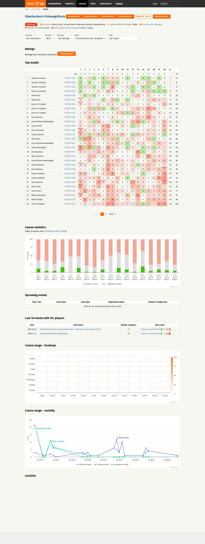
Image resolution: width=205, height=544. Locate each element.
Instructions (105, 3)
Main (26, 9)
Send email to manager (152, 24)
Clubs (93, 3)
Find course (35, 9)
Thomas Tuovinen (148, 329)
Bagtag (119, 3)
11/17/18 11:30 (69, 87)
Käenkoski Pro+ (125, 16)
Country (34, 37)
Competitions (54, 3)
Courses (82, 3)
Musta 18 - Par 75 (143, 16)
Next (111, 214)
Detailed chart (53, 231)
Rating (64, 37)
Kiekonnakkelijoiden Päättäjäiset (54, 334)
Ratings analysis (66, 54)
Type (90, 37)
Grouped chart (37, 231)
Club (124, 37)
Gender (50, 37)
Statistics (69, 3)
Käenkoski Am (74, 16)
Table (64, 231)
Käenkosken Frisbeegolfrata (45, 16)
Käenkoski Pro (108, 16)
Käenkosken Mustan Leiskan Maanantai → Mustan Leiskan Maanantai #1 (70, 329)
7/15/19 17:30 (70, 78)
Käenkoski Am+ (91, 16)
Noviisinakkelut (161, 16)
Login (154, 3)
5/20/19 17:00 (69, 82)
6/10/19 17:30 (70, 91)
